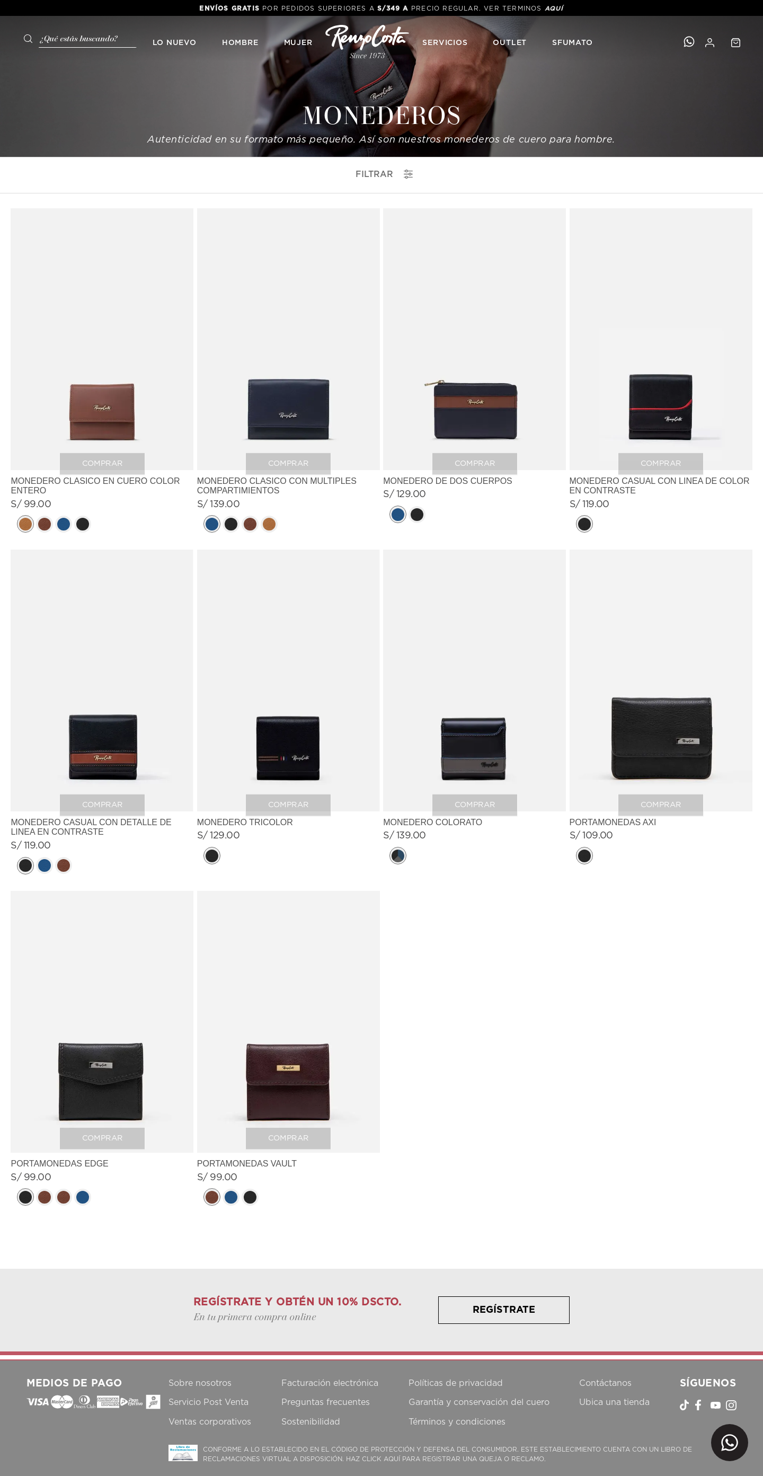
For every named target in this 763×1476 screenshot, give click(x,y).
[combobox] (76, 38)
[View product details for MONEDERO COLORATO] (474, 713)
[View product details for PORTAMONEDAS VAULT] (288, 1049)
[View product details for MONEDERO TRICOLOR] (288, 713)
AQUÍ (554, 8)
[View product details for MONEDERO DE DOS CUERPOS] (474, 372)
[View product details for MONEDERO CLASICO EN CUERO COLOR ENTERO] (102, 372)
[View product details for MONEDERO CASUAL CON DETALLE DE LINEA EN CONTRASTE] (102, 713)
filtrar (384, 174)
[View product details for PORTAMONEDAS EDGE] (102, 1049)
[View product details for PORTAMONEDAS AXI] (661, 713)
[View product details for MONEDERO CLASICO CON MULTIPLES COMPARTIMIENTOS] (288, 372)
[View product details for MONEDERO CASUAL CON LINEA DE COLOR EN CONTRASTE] (661, 372)
